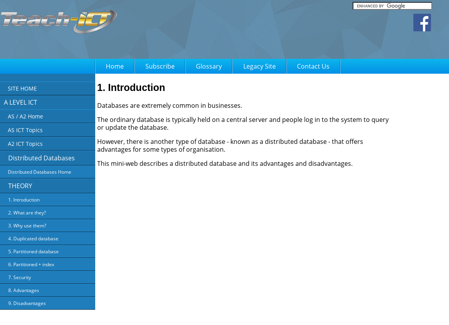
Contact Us (313, 66)
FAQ (319, 313)
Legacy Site (259, 66)
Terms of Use (294, 313)
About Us (230, 313)
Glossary (209, 66)
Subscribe (160, 66)
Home (115, 66)
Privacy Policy (260, 313)
